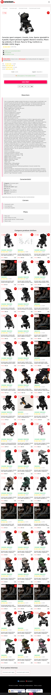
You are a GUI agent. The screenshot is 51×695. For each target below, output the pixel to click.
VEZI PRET (25, 82)
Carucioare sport (13, 8)
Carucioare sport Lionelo (34, 8)
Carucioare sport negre (8, 672)
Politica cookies (38, 685)
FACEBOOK (21, 681)
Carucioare (5, 8)
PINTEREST (29, 681)
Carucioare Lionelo (23, 8)
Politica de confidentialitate (26, 685)
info (15, 257)
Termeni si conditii (13, 685)
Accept (31, 694)
